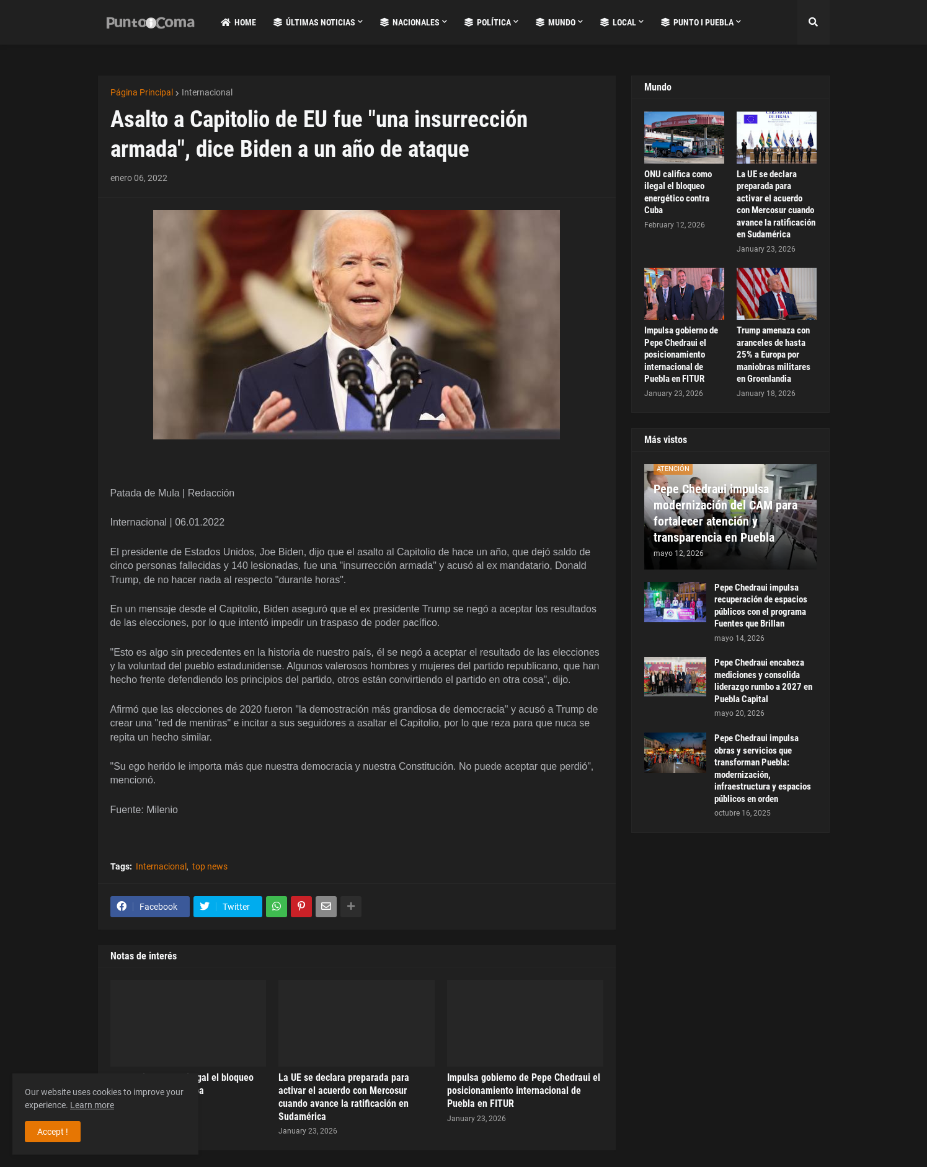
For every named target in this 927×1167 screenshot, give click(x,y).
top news (210, 866)
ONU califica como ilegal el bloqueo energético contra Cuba (678, 192)
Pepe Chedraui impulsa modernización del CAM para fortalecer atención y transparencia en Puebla (725, 513)
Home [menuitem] (238, 22)
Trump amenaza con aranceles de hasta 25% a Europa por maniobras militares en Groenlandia (773, 354)
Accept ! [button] (52, 1132)
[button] (813, 22)
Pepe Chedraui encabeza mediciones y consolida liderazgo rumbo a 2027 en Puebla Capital (763, 681)
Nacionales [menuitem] (410, 22)
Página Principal (141, 92)
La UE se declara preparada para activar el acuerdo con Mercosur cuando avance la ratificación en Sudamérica (343, 1097)
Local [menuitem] (618, 22)
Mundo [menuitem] (555, 22)
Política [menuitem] (487, 22)
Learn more (92, 1105)
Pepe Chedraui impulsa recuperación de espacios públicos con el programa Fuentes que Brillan (760, 606)
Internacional (207, 92)
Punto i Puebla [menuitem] (697, 22)
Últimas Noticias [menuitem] (314, 22)
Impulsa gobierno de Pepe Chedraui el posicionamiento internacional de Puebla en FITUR (523, 1090)
